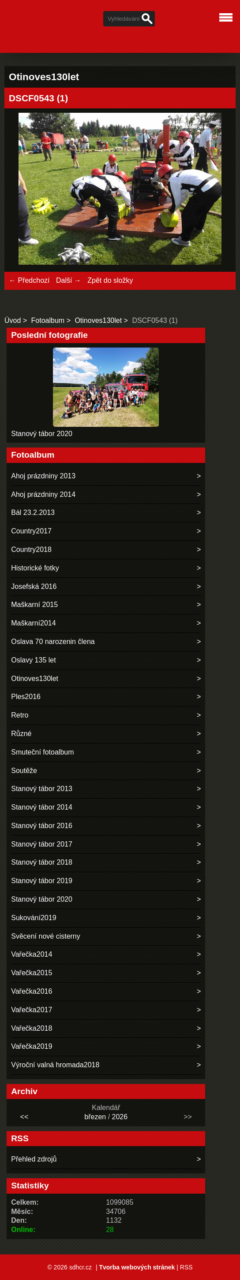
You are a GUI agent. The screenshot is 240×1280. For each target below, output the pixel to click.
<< (24, 1117)
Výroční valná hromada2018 (55, 1065)
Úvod (12, 320)
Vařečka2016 (31, 991)
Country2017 (31, 531)
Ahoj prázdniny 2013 (43, 476)
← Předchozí (29, 280)
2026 (120, 1117)
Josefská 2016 (33, 586)
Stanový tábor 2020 (41, 433)
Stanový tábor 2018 (41, 862)
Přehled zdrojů (33, 1159)
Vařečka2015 (31, 973)
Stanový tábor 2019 (41, 880)
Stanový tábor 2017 (41, 844)
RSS (186, 1267)
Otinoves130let (98, 320)
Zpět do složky (110, 280)
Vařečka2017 (31, 1010)
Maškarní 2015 (34, 604)
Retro (19, 715)
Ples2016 (26, 696)
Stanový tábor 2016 (41, 825)
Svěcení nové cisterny (45, 936)
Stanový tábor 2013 (41, 788)
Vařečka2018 (31, 1028)
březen (95, 1117)
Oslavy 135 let (33, 660)
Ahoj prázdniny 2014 (43, 494)
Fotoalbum (48, 320)
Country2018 (31, 549)
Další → (68, 280)
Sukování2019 (33, 917)
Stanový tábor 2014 (41, 807)
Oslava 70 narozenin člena (52, 641)
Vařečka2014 (31, 954)
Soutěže (24, 770)
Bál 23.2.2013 (33, 512)
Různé (21, 733)
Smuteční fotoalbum (42, 752)
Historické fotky (35, 568)
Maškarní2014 (33, 623)
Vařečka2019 (31, 1046)
